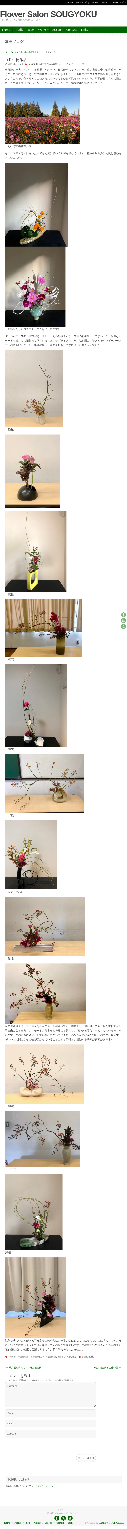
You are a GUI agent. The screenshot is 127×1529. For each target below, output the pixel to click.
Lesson (104, 2)
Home (70, 2)
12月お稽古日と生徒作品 (106, 1367)
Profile (79, 2)
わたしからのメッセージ (72, 64)
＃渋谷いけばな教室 (67, 1356)
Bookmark (88, 1356)
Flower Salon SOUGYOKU (48, 14)
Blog (87, 2)
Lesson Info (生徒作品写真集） (27, 52)
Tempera (103, 1523)
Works (95, 2)
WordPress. (117, 1523)
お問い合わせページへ (45, 1486)
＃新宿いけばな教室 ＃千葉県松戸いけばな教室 (32, 1356)
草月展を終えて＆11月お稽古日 (23, 1367)
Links (123, 2)
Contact (114, 2)
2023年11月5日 (15, 64)
